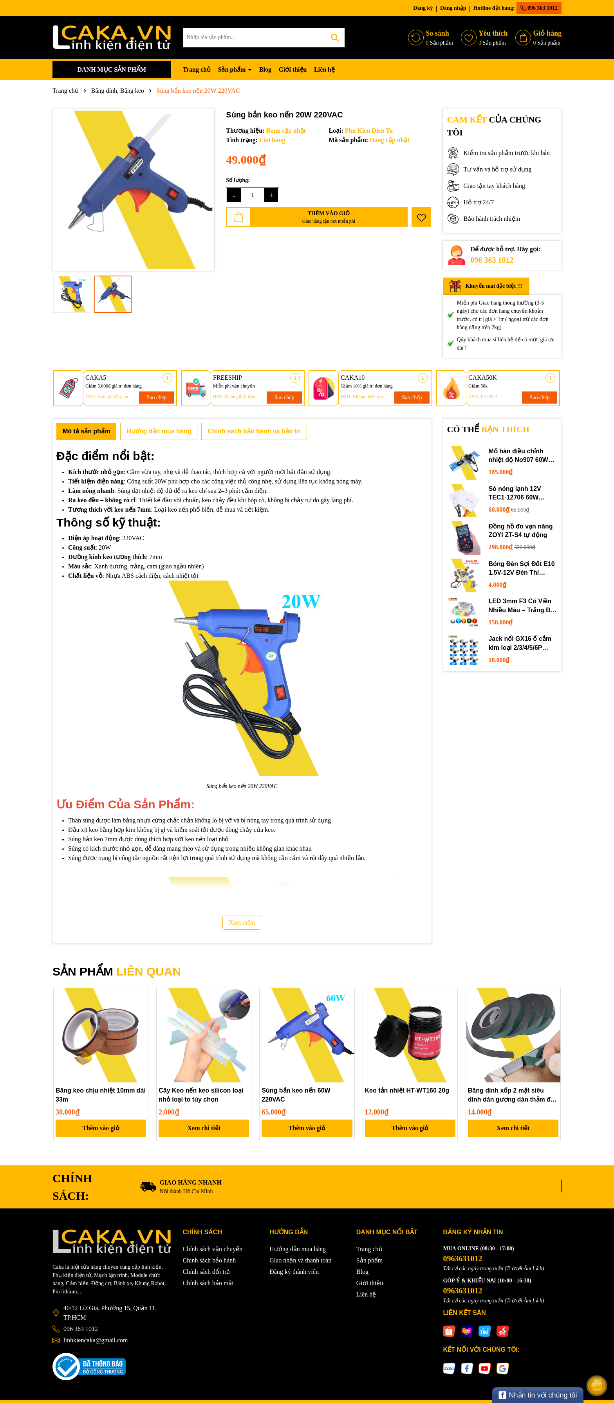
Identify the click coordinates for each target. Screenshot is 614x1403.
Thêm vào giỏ (100, 1128)
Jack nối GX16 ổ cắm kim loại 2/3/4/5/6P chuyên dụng (519, 643)
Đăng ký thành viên (294, 1271)
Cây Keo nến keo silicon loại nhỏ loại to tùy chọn (201, 1094)
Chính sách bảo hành (209, 1260)
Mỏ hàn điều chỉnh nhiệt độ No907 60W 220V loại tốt (518, 456)
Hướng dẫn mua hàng (297, 1249)
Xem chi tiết (204, 1128)
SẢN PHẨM (116, 971)
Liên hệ (324, 69)
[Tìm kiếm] (335, 37)
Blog (265, 69)
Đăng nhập (453, 8)
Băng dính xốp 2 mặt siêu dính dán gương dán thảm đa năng (511, 1095)
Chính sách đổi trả (206, 1271)
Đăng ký (423, 8)
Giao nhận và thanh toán (300, 1260)
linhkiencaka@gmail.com (95, 1340)
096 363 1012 (539, 8)
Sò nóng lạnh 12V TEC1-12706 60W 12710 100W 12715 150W (515, 493)
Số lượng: (238, 180)
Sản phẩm (232, 69)
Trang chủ (197, 69)
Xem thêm (242, 922)
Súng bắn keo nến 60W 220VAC (296, 1094)
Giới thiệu (293, 69)
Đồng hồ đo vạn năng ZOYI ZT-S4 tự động (520, 530)
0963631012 (462, 1258)
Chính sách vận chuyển (213, 1249)
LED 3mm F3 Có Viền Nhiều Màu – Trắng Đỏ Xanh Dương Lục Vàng (522, 606)
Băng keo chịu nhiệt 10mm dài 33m (101, 1094)
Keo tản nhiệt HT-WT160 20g (407, 1090)
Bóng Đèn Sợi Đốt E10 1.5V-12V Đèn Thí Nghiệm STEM (521, 569)
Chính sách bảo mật (208, 1283)
